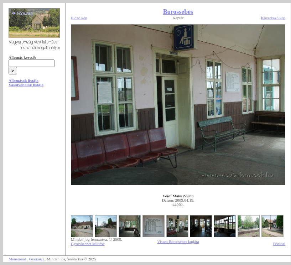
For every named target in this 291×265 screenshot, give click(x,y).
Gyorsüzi (36, 259)
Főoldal (279, 243)
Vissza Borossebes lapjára (178, 241)
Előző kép (79, 18)
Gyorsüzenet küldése (88, 243)
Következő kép (273, 18)
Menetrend (17, 259)
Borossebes (178, 11)
